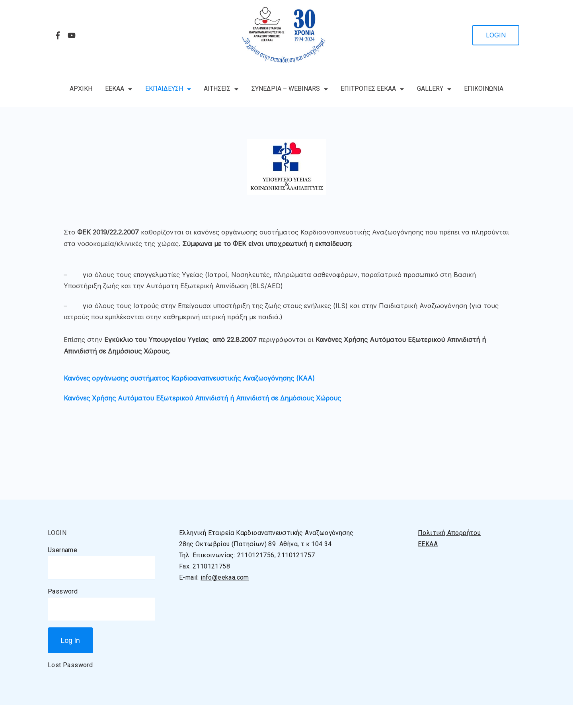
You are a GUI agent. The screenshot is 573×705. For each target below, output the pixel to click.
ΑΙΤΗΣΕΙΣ (221, 88)
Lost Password (70, 665)
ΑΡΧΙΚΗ (81, 88)
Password (63, 591)
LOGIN (496, 35)
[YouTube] (72, 35)
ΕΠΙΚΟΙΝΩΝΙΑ (483, 88)
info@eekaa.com (225, 577)
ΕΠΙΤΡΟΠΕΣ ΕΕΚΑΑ (372, 88)
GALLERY (434, 88)
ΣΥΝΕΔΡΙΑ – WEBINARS (289, 88)
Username (62, 550)
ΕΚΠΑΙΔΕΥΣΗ (168, 88)
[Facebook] (58, 35)
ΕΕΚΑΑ (118, 88)
